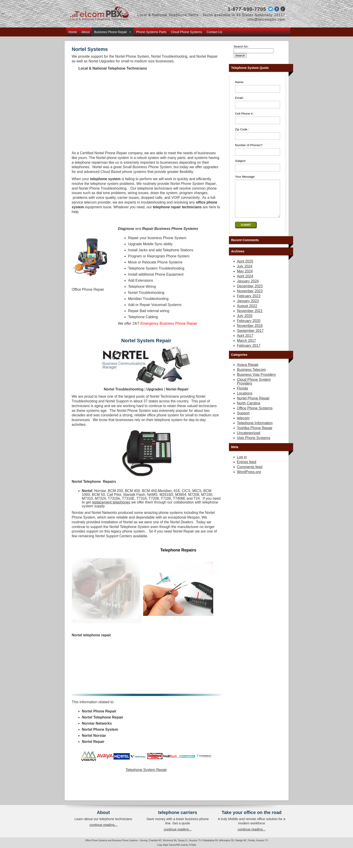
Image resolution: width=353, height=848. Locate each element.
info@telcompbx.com (266, 19)
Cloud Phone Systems (186, 32)
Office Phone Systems (255, 415)
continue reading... (103, 825)
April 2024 (245, 283)
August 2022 (247, 313)
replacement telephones (111, 502)
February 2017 (248, 352)
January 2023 (248, 308)
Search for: (241, 46)
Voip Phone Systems (253, 445)
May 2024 (245, 278)
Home (72, 32)
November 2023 (250, 298)
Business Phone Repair (112, 31)
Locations (245, 400)
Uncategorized (248, 440)
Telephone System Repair (146, 770)
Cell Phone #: (244, 113)
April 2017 (245, 342)
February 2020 (248, 327)
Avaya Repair (248, 371)
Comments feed (249, 474)
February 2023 (248, 303)
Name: (239, 82)
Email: (239, 98)
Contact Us (214, 32)
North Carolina (248, 410)
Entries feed (246, 469)
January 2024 (248, 288)
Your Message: (245, 176)
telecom (243, 425)
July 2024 (245, 273)
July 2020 (245, 322)
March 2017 (246, 347)
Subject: (240, 161)
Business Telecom (251, 376)
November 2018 (250, 332)
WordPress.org (249, 479)
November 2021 (250, 318)
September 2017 (250, 337)
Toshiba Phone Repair (254, 435)
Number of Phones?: (249, 145)
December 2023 (250, 293)
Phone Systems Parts (151, 32)
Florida (242, 395)
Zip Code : (242, 129)
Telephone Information (255, 430)
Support (243, 420)
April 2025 (245, 268)
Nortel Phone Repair (253, 405)
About (85, 32)
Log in (242, 464)
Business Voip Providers (256, 381)
